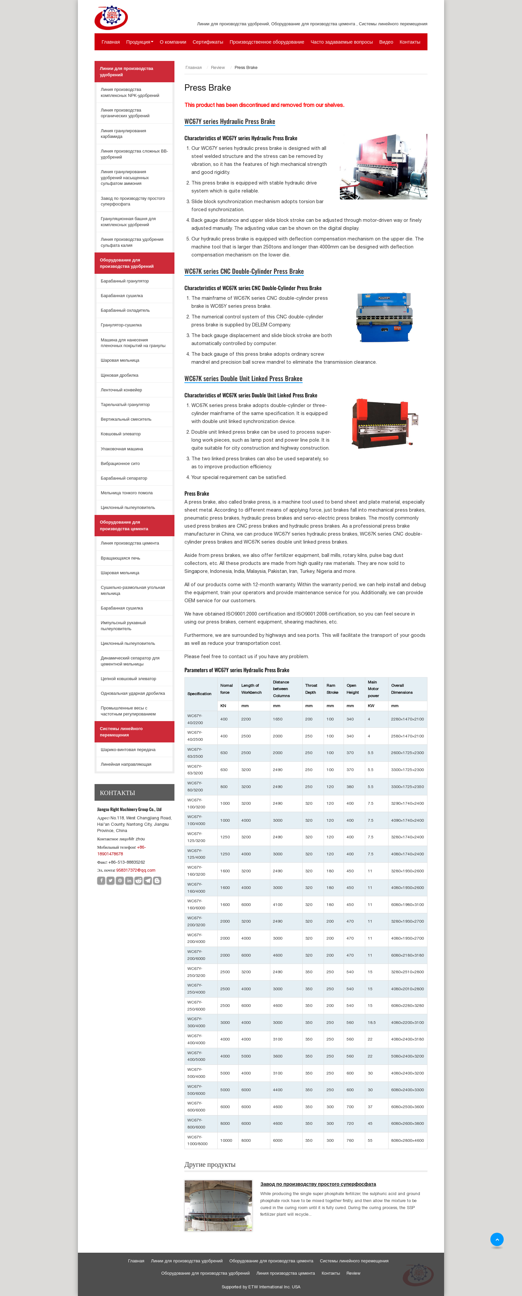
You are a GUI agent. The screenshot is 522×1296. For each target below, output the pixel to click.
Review (218, 67)
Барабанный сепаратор (124, 478)
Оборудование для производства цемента (124, 525)
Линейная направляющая (126, 764)
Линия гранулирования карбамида (123, 133)
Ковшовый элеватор (121, 433)
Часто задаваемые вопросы (342, 42)
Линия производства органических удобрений (125, 113)
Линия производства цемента (130, 543)
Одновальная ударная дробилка (133, 693)
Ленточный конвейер (121, 389)
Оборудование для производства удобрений (127, 263)
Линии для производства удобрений (126, 71)
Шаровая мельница (120, 360)
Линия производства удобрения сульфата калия (132, 242)
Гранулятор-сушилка (121, 324)
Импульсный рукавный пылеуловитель (123, 625)
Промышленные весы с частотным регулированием (128, 710)
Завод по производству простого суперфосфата (318, 1184)
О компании (173, 42)
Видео (386, 42)
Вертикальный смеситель (126, 419)
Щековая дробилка (119, 375)
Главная (111, 42)
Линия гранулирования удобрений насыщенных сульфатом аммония (125, 177)
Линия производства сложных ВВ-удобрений (134, 154)
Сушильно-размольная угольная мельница (133, 590)
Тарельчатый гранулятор (125, 404)
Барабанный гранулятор (125, 280)
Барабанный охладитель (125, 310)
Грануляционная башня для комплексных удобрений (128, 221)
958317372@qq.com (135, 870)
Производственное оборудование (267, 42)
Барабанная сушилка (122, 295)
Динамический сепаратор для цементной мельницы (130, 660)
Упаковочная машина (122, 448)
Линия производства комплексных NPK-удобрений (130, 92)
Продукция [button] (138, 42)
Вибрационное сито (120, 463)
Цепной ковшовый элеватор (128, 678)
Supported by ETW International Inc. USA (261, 1286)
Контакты (409, 42)
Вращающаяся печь (120, 558)
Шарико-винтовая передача (128, 749)
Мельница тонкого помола (127, 492)
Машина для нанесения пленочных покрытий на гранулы (133, 342)
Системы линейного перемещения (121, 731)
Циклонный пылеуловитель (128, 507)
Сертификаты (208, 42)
